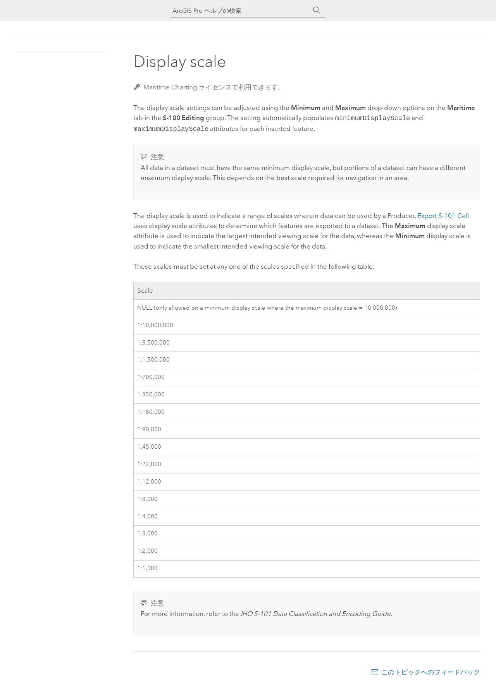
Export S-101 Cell (443, 214)
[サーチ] (317, 10)
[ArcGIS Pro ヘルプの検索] (240, 10)
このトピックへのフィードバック (430, 670)
